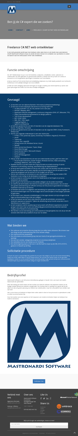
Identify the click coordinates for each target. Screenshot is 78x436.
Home (10, 30)
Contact (19, 30)
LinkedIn (42, 413)
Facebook (42, 407)
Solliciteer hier (39, 381)
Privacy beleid (50, 433)
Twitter (42, 408)
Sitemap (42, 433)
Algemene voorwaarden (30, 433)
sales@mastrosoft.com (14, 408)
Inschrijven (39, 427)
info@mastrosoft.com (13, 403)
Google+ (42, 410)
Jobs (28, 30)
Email (41, 412)
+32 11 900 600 (16, 2)
